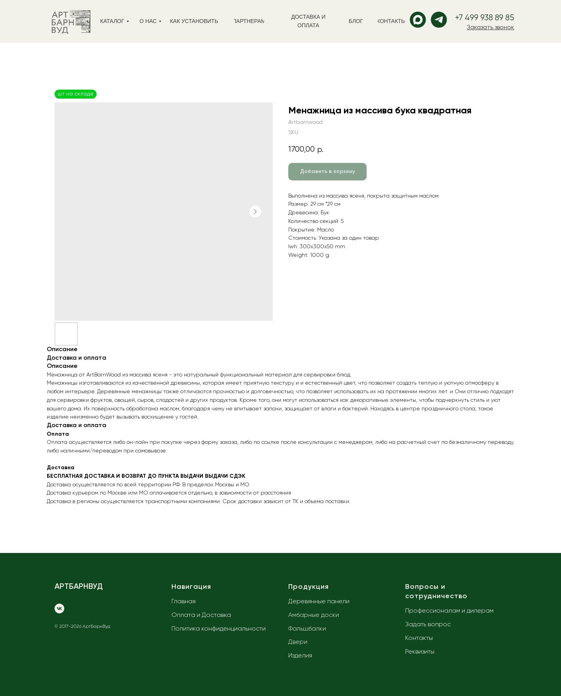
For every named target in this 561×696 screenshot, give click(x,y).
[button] (490, 28)
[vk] (59, 608)
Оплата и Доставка (201, 615)
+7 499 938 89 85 (484, 18)
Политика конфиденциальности (218, 629)
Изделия (300, 656)
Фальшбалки (307, 629)
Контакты (419, 638)
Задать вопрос (428, 625)
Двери (297, 642)
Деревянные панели (318, 602)
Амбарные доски (313, 615)
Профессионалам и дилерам (449, 611)
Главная (183, 602)
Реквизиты (419, 652)
